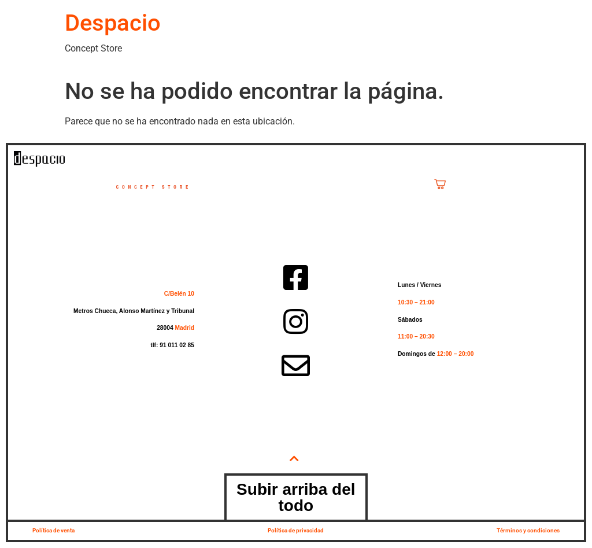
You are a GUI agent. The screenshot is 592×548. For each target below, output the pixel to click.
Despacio (113, 22)
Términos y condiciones (528, 530)
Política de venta (53, 530)
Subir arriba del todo (295, 497)
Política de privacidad (296, 530)
